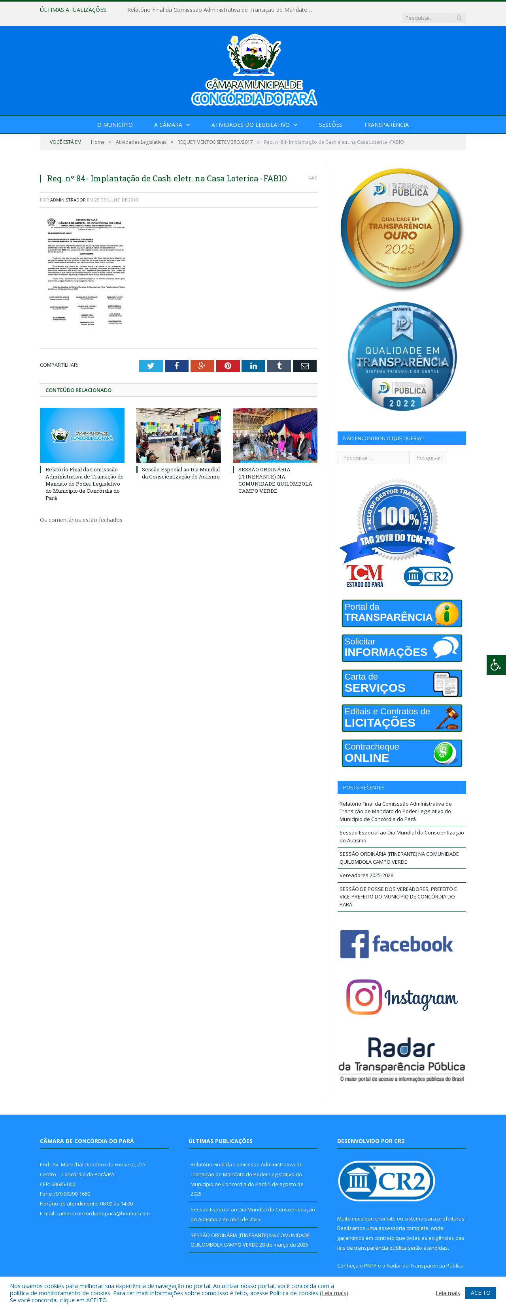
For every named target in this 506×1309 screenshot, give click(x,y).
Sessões (330, 117)
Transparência (386, 117)
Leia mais (334, 1293)
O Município (115, 117)
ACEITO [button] (481, 1292)
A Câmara (168, 117)
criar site (385, 1210)
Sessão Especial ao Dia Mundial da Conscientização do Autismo (181, 465)
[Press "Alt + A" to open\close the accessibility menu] (496, 665)
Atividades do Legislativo (250, 117)
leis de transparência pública (372, 1239)
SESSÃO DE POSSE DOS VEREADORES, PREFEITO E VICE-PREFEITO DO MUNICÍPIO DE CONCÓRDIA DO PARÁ (398, 889)
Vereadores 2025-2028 (366, 867)
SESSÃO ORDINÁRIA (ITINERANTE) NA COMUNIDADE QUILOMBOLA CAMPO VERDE (275, 472)
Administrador (68, 192)
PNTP (370, 1257)
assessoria (391, 1220)
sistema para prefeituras (434, 1210)
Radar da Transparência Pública (425, 1257)
